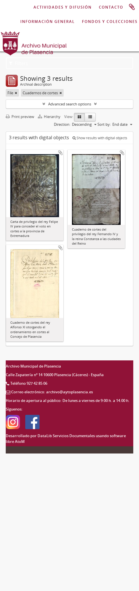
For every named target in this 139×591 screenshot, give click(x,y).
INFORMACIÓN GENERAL (47, 21)
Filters (18, 63)
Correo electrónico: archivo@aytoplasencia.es (52, 391)
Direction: (62, 124)
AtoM (20, 441)
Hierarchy (49, 116)
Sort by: (104, 124)
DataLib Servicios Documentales (66, 435)
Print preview (20, 116)
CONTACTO (111, 7)
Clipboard (132, 7)
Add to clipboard (60, 153)
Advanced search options (69, 104)
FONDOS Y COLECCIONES (110, 21)
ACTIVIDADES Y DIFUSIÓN (63, 7)
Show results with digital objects (100, 138)
